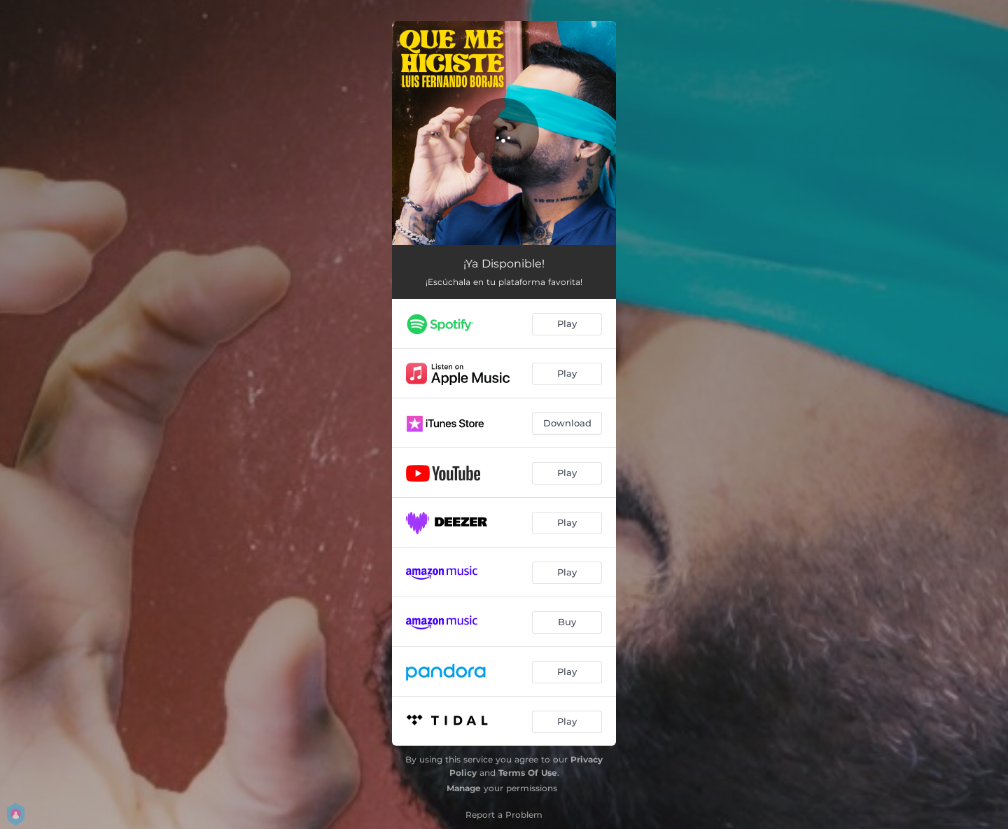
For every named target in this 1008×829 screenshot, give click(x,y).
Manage (464, 788)
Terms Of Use (527, 772)
